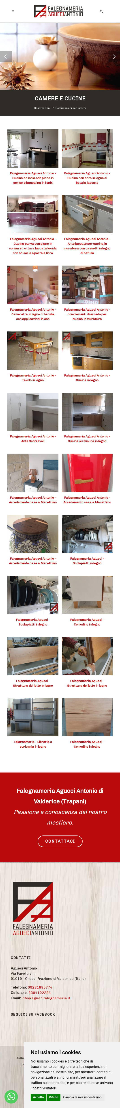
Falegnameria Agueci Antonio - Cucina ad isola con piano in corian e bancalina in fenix (33, 178)
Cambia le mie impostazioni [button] (82, 1097)
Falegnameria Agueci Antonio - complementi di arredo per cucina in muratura (87, 314)
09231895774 (40, 987)
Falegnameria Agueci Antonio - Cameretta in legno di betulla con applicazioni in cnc (33, 314)
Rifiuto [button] (53, 1097)
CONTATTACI (60, 841)
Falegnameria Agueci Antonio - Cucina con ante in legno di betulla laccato (87, 178)
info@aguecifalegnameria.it (46, 998)
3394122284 (39, 993)
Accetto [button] (38, 1097)
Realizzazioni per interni (71, 108)
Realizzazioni (42, 108)
